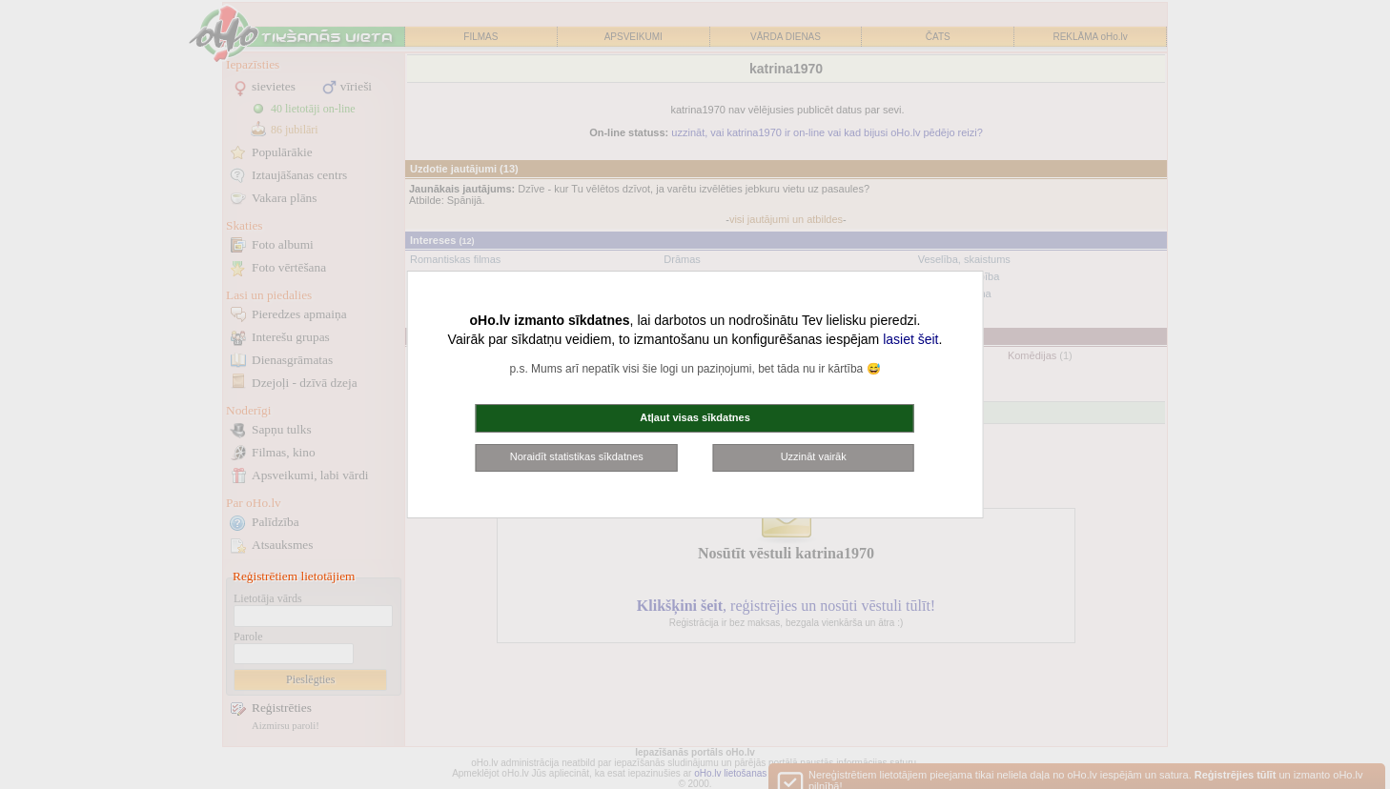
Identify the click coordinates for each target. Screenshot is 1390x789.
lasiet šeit (910, 339)
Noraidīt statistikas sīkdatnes (577, 456)
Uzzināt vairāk (814, 456)
